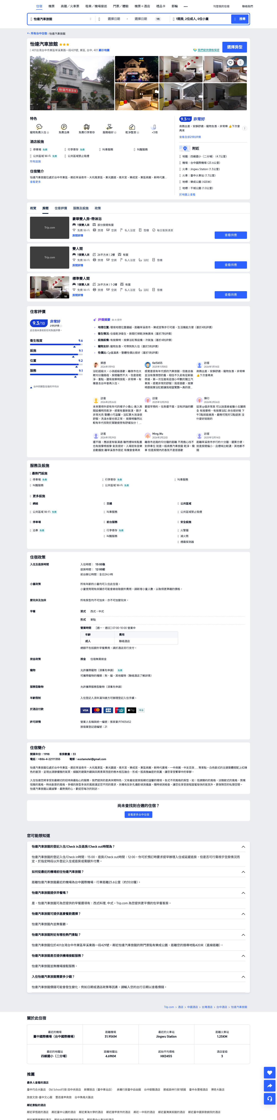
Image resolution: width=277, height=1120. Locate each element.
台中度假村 (33, 1107)
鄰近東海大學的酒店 (91, 1085)
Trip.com (169, 980)
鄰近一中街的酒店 (144, 1085)
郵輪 (175, 6)
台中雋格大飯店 (84, 1070)
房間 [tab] (45, 208)
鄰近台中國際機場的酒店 (69, 1092)
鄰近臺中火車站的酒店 (100, 1092)
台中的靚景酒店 (72, 1107)
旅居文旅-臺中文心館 (39, 1070)
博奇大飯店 (217, 1062)
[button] (186, 6)
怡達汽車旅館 (44, 44)
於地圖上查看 (187, 194)
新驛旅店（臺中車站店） (99, 1062)
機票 (51, 6)
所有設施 (35, 161)
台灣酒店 (207, 980)
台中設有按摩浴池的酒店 (127, 1107)
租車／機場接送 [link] (96, 6)
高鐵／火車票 (70, 6)
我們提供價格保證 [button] (208, 50)
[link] (221, 6)
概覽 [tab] (33, 208)
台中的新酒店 (51, 1107)
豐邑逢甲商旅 (63, 1070)
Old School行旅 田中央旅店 (65, 1062)
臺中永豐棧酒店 (198, 1062)
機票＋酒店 (142, 6)
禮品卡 (160, 6)
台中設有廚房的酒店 (97, 1107)
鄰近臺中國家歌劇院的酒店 (204, 1085)
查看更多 (35, 181)
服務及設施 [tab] (80, 208)
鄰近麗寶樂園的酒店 (39, 1092)
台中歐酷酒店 (152, 1062)
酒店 (180, 980)
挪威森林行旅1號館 (174, 1062)
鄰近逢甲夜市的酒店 (118, 1085)
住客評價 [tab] (61, 208)
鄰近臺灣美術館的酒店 (171, 1085)
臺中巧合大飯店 (36, 1062)
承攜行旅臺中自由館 (129, 1062)
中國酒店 (192, 980)
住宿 (39, 6)
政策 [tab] (98, 208)
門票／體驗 (120, 6)
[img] (72, 83)
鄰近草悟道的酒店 (37, 1085)
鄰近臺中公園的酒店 (64, 1085)
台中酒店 (221, 980)
